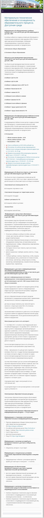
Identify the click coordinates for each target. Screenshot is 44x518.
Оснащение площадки (11, 196)
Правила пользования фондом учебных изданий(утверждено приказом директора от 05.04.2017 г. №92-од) (22, 165)
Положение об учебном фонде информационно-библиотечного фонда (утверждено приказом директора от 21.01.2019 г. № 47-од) (22, 149)
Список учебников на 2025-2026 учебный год (20, 145)
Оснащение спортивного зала (14, 188)
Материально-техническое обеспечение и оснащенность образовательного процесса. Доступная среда (20, 21)
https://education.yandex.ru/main (25, 430)
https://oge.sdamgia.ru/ (18, 436)
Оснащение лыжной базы (12, 210)
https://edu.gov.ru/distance (15, 426)
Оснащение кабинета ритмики (14, 203)
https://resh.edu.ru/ (30, 428)
